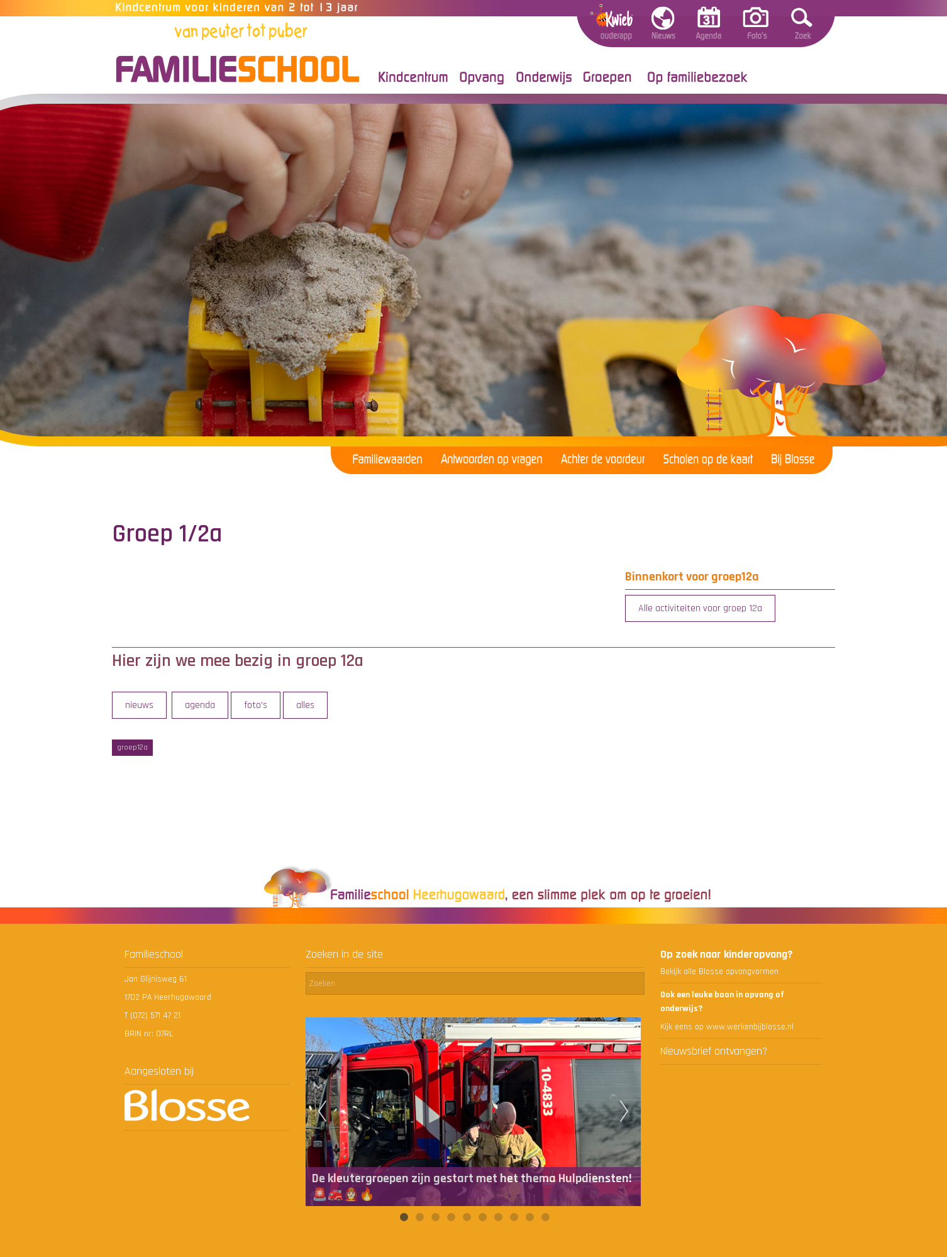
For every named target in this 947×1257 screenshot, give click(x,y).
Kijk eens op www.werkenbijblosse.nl (727, 1027)
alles (305, 705)
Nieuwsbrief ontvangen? (713, 1051)
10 (545, 1217)
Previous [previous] (322, 1111)
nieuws (139, 705)
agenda (200, 705)
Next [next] (624, 1111)
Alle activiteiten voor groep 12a (700, 608)
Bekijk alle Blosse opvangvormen (719, 971)
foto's (255, 705)
